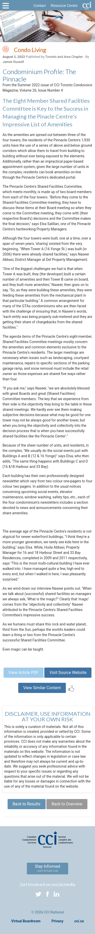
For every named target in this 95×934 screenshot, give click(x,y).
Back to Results (27, 804)
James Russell (13, 62)
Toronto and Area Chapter (64, 57)
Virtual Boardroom (26, 921)
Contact (39, 6)
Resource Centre (64, 6)
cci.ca (79, 921)
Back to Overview (66, 804)
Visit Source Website (67, 672)
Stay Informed (47, 868)
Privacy (57, 921)
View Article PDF (24, 672)
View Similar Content (42, 687)
